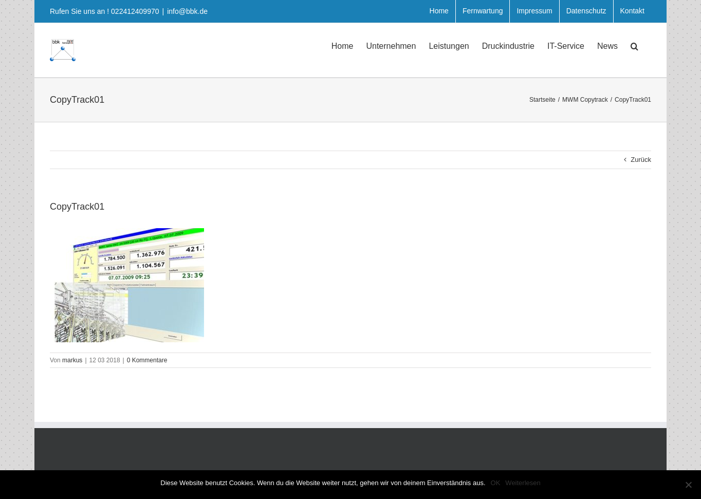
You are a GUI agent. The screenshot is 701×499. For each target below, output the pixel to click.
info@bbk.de (187, 11)
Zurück (641, 159)
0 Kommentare (147, 360)
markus (72, 360)
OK (496, 483)
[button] (634, 45)
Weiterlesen (522, 483)
